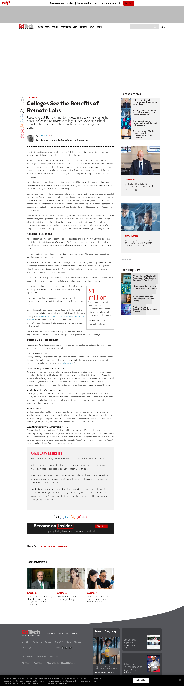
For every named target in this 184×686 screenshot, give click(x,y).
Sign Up (128, 3)
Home (23, 93)
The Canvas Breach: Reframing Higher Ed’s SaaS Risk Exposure (145, 123)
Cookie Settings (141, 680)
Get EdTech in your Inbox (130, 641)
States (47, 27)
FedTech (39, 663)
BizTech (26, 663)
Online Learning (48, 546)
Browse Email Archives (129, 647)
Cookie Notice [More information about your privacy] (62, 683)
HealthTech (68, 663)
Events (91, 27)
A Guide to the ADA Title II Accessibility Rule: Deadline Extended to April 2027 (144, 310)
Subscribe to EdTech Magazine (133, 665)
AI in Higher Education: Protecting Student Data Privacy (143, 331)
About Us (25, 642)
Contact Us (37, 642)
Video (75, 27)
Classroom (29, 93)
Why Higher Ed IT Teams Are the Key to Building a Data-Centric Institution (145, 113)
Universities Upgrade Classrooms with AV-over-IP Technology (145, 102)
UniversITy (83, 27)
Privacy (48, 642)
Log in (163, 27)
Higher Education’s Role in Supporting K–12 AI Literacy (145, 319)
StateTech (53, 663)
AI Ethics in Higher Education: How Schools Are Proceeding (145, 341)
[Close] (180, 680)
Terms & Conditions (63, 642)
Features (55, 27)
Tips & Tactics (66, 27)
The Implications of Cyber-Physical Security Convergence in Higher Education (144, 134)
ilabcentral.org (68, 363)
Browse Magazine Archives (131, 671)
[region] (92, 680)
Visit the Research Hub (104, 672)
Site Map (77, 642)
